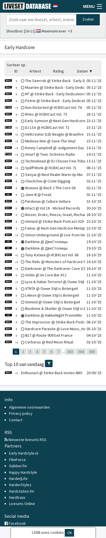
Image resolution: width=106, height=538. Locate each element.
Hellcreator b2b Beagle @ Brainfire (44, 134)
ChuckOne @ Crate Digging (37, 181)
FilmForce (17, 459)
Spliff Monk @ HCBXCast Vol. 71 (41, 167)
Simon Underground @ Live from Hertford (50, 234)
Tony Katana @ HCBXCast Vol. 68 (42, 254)
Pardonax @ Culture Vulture (38, 201)
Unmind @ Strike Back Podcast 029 (44, 221)
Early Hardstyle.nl (23, 453)
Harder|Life (18, 478)
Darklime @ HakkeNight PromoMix (43, 315)
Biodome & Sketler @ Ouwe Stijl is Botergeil (52, 308)
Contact (15, 419)
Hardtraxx (17, 497)
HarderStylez (20, 484)
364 (81, 351)
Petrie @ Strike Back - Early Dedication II (48, 100)
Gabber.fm (18, 465)
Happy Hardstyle (23, 472)
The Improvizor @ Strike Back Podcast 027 (51, 322)
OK (69, 532)
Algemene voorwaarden (29, 407)
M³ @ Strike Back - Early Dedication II (45, 93)
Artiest (35, 71)
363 (70, 351)
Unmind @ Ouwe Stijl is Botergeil (42, 302)
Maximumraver (54, 31)
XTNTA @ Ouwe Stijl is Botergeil (41, 288)
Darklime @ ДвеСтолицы (36, 241)
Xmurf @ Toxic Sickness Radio (40, 154)
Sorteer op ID (16, 68)
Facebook (15, 523)
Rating (58, 71)
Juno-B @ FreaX (28, 194)
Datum (82, 71)
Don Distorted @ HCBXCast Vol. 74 (43, 107)
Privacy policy (21, 413)
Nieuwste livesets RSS (25, 439)
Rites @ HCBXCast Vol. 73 (36, 114)
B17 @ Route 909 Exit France (39, 335)
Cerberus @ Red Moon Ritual (39, 342)
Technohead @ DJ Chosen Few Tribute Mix (50, 161)
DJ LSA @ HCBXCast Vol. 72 (37, 127)
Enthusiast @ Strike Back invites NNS (44, 372)
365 (92, 351)
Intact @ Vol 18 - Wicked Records (42, 208)
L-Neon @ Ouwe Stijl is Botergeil (42, 295)
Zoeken (88, 19)
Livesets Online (22, 503)
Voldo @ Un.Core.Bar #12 (35, 274)
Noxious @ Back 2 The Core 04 (40, 187)
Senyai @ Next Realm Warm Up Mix (44, 174)
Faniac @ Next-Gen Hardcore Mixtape (46, 228)
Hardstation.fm (21, 491)
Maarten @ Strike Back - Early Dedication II (50, 87)
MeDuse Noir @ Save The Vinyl (40, 141)
